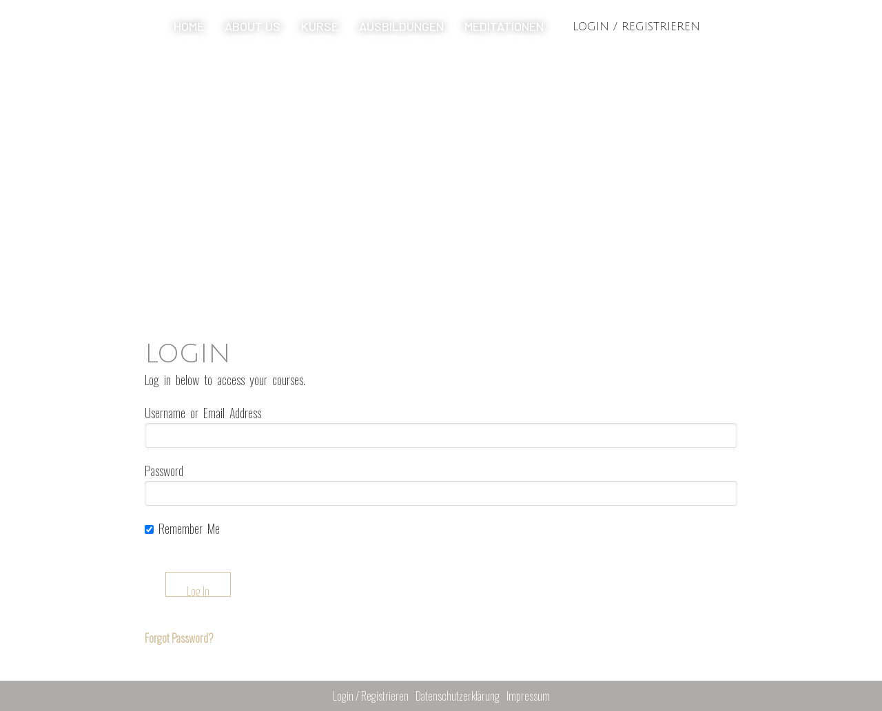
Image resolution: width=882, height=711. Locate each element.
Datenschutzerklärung (458, 696)
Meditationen (504, 26)
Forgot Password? (179, 638)
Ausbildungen (401, 26)
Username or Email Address (203, 413)
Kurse (319, 26)
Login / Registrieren (636, 27)
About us (252, 26)
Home (189, 26)
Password (164, 471)
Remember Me (182, 528)
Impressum (528, 696)
